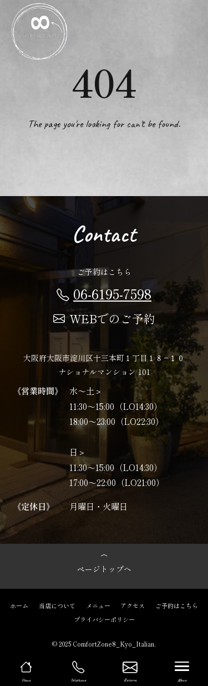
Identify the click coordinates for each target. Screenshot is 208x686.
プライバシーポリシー (104, 618)
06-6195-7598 (104, 293)
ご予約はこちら (176, 604)
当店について (57, 604)
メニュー (98, 604)
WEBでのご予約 (104, 318)
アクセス (132, 604)
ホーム (19, 604)
